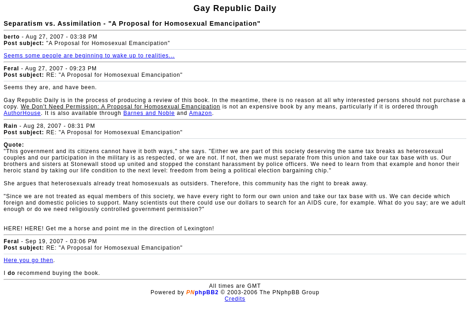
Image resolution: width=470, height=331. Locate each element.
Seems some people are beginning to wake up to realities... (89, 55)
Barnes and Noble (149, 113)
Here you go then (28, 260)
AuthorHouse (22, 113)
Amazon (200, 113)
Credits (234, 299)
